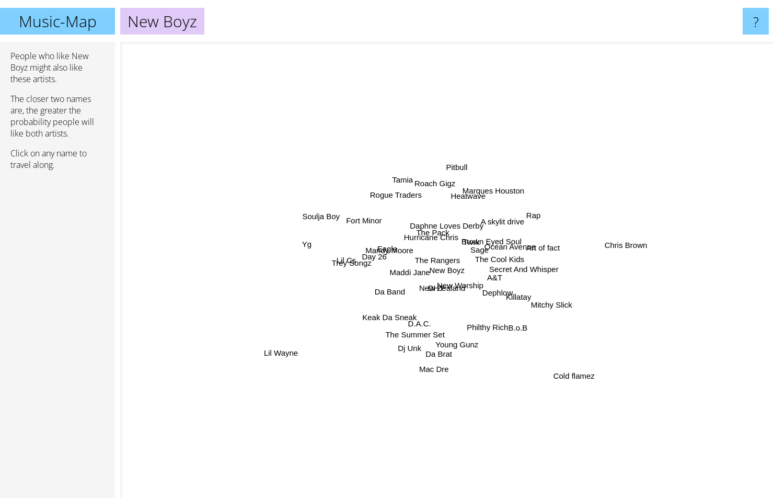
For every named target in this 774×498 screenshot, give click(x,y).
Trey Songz (288, 246)
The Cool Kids (555, 229)
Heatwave (493, 122)
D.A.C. (410, 373)
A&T (510, 303)
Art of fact (620, 255)
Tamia (343, 78)
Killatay (580, 306)
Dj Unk (371, 399)
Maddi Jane (360, 279)
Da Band (375, 310)
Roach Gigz (426, 124)
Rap (651, 145)
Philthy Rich (521, 384)
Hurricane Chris (409, 200)
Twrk (510, 200)
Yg (194, 216)
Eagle (310, 223)
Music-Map (58, 21)
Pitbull (444, 96)
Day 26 (387, 280)
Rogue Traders (351, 108)
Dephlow (576, 331)
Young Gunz (442, 401)
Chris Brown (707, 207)
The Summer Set (379, 436)
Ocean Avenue (521, 253)
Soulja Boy (230, 179)
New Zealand (437, 317)
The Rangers (425, 260)
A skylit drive (594, 153)
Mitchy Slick (628, 322)
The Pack (408, 216)
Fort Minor (240, 156)
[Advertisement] (57, 338)
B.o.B (600, 421)
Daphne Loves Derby (446, 159)
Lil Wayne (164, 396)
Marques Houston (501, 137)
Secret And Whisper (642, 263)
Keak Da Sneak (331, 378)
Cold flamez (549, 371)
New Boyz (447, 270)
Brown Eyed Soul (562, 199)
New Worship (478, 312)
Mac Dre (406, 471)
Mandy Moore (290, 236)
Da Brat (445, 409)
